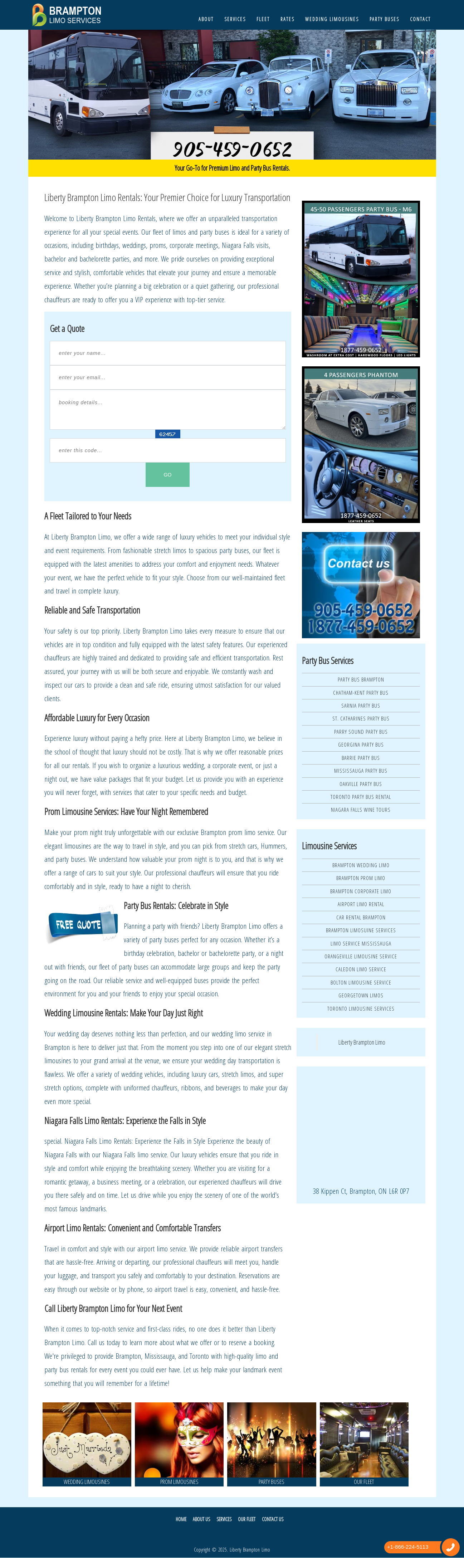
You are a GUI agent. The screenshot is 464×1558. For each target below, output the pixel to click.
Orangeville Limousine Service (360, 956)
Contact (420, 19)
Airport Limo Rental (361, 904)
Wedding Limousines (332, 19)
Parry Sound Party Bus (361, 731)
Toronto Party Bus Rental (361, 796)
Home (184, 1519)
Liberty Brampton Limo (361, 1042)
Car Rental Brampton (361, 917)
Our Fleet (245, 1519)
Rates (287, 19)
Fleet (263, 19)
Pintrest (248, 1534)
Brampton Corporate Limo (360, 891)
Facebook (229, 1534)
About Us (203, 1519)
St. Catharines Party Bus (361, 718)
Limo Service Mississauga (361, 943)
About (206, 19)
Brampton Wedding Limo (361, 865)
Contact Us (270, 1519)
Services (235, 19)
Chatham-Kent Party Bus (361, 692)
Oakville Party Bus (361, 783)
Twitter (210, 1534)
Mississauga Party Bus (360, 770)
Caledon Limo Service (361, 969)
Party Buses (384, 19)
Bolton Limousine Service (361, 982)
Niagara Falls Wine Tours (361, 809)
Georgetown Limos (361, 995)
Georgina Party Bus (361, 744)
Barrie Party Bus (361, 757)
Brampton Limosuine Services (361, 930)
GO (168, 475)
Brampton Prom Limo (360, 877)
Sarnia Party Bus (360, 705)
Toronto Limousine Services (361, 1008)
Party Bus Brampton (361, 679)
